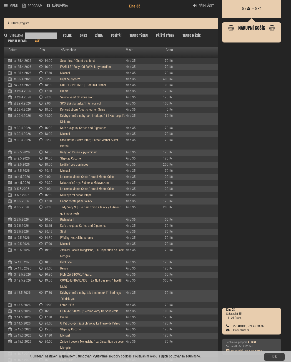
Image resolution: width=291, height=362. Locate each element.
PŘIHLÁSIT (203, 6)
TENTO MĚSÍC (192, 35)
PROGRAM (32, 6)
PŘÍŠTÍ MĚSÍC (17, 41)
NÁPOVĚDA (57, 6)
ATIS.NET (253, 342)
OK (274, 357)
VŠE (37, 41)
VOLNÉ (67, 35)
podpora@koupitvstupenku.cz (245, 350)
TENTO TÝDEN (139, 35)
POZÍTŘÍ (116, 35)
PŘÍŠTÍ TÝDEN (165, 35)
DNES (83, 35)
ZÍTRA (99, 35)
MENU (11, 6)
